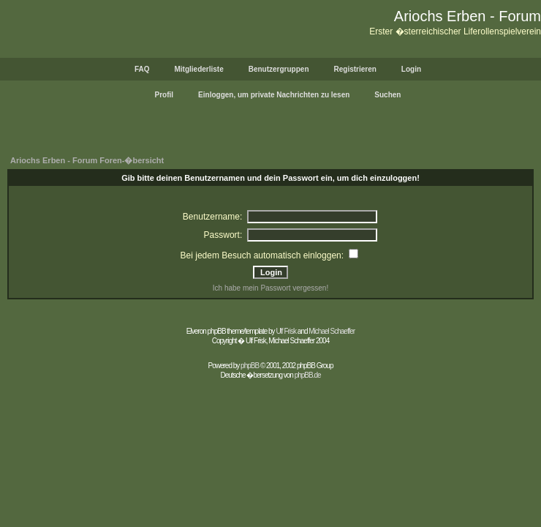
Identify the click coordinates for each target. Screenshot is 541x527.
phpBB (250, 366)
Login (411, 69)
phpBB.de (308, 375)
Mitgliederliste (198, 69)
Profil (164, 95)
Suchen (387, 95)
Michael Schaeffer (332, 331)
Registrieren (355, 69)
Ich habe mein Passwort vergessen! (270, 288)
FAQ (142, 69)
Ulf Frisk (286, 331)
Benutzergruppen (279, 69)
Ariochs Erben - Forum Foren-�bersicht (87, 160)
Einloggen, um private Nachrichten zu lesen (273, 95)
